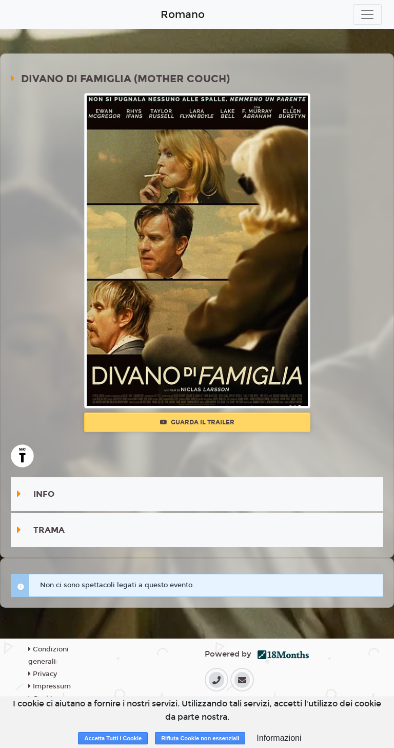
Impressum (49, 686)
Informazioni (279, 738)
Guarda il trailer (197, 422)
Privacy (42, 674)
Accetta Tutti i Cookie (113, 738)
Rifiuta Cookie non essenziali (200, 738)
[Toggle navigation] (367, 14)
